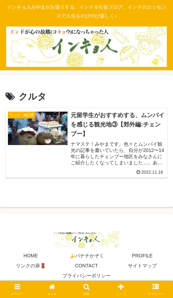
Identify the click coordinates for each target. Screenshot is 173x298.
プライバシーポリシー (86, 275)
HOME (30, 255)
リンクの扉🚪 (31, 265)
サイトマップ (142, 265)
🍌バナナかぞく (86, 255)
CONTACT (86, 265)
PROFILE (142, 255)
